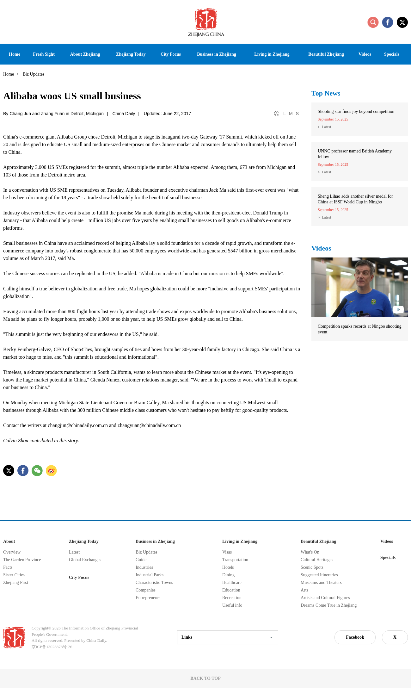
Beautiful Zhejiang (318, 541)
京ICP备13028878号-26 (52, 646)
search (373, 22)
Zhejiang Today (84, 541)
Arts (304, 590)
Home (8, 74)
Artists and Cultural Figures (325, 597)
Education (231, 590)
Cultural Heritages (317, 559)
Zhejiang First (15, 582)
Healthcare (232, 582)
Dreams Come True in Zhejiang (329, 605)
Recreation (232, 597)
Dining (228, 575)
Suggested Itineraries (319, 575)
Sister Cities (14, 575)
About (9, 541)
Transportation (235, 559)
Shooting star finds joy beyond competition (356, 111)
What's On (310, 552)
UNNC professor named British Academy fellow (355, 154)
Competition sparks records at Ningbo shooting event (360, 329)
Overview (12, 552)
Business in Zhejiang (155, 541)
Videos (321, 248)
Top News (325, 93)
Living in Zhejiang (239, 541)
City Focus (79, 577)
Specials (388, 557)
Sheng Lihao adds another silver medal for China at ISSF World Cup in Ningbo (355, 199)
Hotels (228, 567)
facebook (387, 22)
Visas (227, 552)
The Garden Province (22, 559)
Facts (8, 567)
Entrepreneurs (148, 597)
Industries (144, 567)
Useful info (232, 605)
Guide (141, 559)
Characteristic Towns (154, 582)
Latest (326, 127)
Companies (146, 590)
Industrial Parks (149, 575)
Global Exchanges (85, 559)
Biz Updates (146, 552)
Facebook (355, 637)
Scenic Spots (312, 567)
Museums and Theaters (321, 582)
